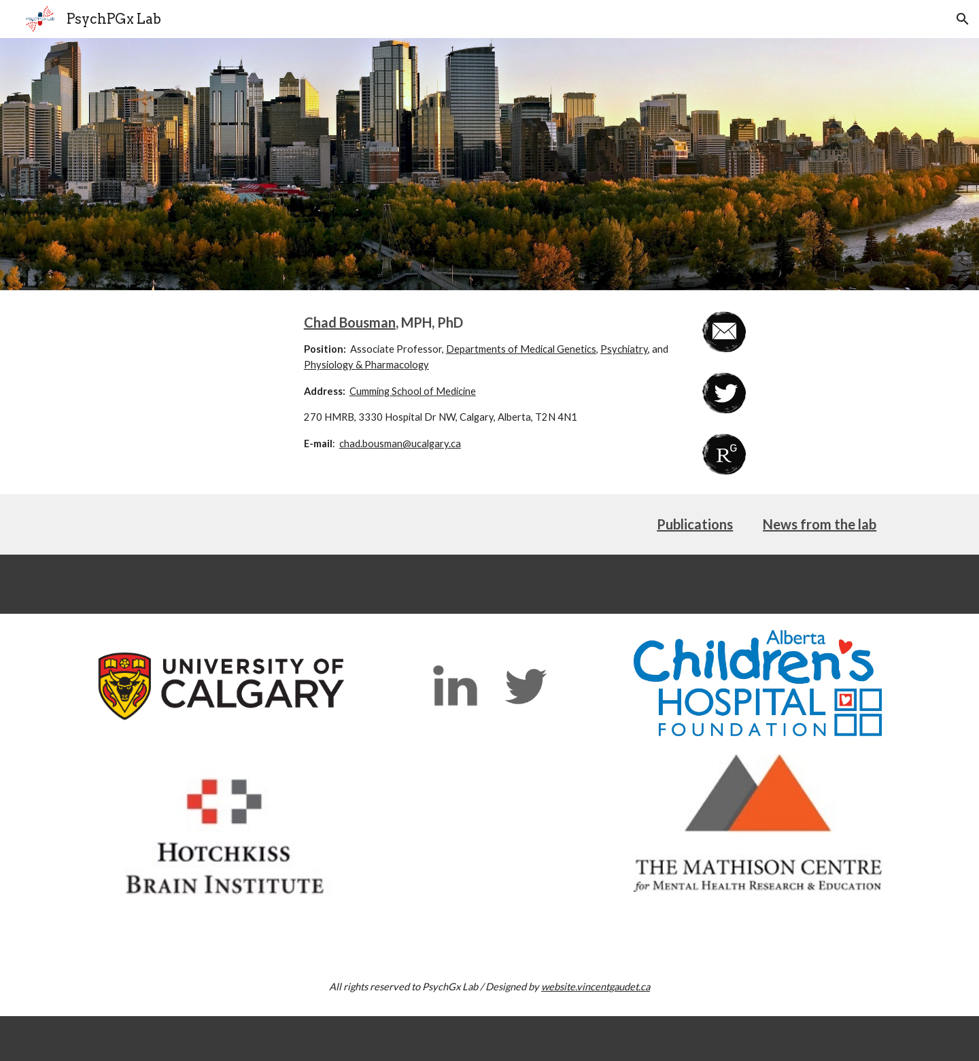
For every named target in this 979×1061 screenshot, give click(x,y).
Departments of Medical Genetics (521, 349)
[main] (489, 383)
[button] (962, 19)
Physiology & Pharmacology (366, 364)
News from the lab (819, 524)
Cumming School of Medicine (412, 391)
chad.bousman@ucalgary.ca (400, 443)
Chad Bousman (350, 322)
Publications (695, 524)
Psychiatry (624, 349)
